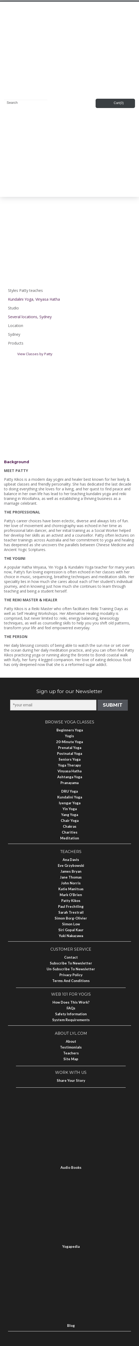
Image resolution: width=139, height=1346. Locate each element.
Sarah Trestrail (71, 912)
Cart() (119, 103)
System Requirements (71, 1020)
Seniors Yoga (69, 759)
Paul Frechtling (71, 906)
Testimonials (71, 1047)
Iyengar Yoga (69, 803)
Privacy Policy (71, 975)
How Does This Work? (70, 1002)
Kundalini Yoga (20, 299)
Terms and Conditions (71, 981)
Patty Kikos (70, 900)
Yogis (69, 736)
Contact (71, 957)
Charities (69, 832)
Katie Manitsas (71, 889)
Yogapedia (71, 1246)
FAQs (71, 1008)
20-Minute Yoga (69, 742)
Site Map (70, 1059)
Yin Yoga (70, 809)
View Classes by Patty (34, 353)
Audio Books (70, 1167)
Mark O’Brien (71, 895)
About (71, 1041)
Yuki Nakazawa (71, 936)
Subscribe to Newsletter (71, 963)
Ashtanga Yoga (69, 777)
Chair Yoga (70, 820)
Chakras (69, 826)
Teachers (71, 1053)
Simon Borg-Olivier (71, 918)
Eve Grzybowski (71, 865)
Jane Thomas (71, 877)
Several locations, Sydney (30, 316)
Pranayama (69, 783)
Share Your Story (71, 1080)
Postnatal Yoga (69, 753)
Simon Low (71, 924)
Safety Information (71, 1014)
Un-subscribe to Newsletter (71, 969)
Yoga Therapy (69, 765)
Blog (71, 1325)
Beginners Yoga (69, 730)
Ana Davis (71, 860)
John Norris (71, 883)
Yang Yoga (69, 815)
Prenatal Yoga (69, 748)
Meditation (69, 838)
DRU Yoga (69, 791)
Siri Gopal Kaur (71, 930)
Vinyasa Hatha (47, 299)
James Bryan (70, 871)
